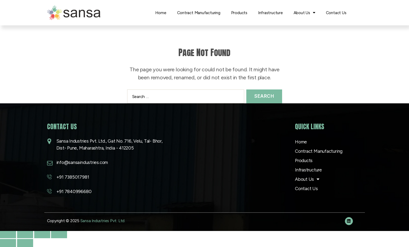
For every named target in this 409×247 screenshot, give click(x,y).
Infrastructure (270, 12)
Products (239, 12)
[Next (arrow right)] (25, 243)
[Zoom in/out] (8, 234)
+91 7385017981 (72, 177)
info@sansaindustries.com (82, 162)
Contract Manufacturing (198, 12)
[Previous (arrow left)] (8, 243)
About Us (304, 13)
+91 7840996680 (74, 191)
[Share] (42, 234)
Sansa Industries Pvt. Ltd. (102, 220)
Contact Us (336, 12)
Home (160, 12)
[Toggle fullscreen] (25, 234)
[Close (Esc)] (59, 234)
